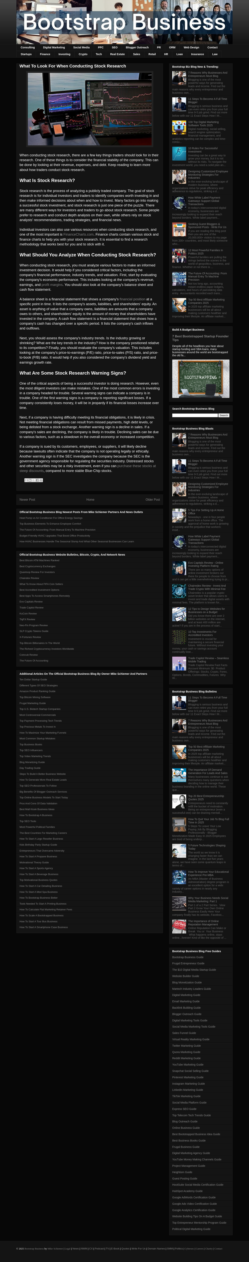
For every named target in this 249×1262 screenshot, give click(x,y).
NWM (84, 1248)
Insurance (197, 54)
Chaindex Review (29, 578)
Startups (26, 54)
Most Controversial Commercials (38, 715)
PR (159, 47)
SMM (170, 1248)
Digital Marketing (54, 47)
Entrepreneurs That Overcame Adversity (42, 850)
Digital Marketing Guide (186, 995)
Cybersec (189, 1248)
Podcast (99, 1248)
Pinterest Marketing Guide (188, 1077)
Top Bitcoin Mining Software (35, 697)
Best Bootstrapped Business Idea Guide (196, 1134)
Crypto (83, 54)
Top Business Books (31, 744)
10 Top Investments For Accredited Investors (202, 633)
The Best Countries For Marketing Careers (43, 833)
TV (107, 1248)
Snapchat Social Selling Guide (190, 1070)
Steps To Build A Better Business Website (43, 774)
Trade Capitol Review (31, 607)
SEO (115, 47)
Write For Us (138, 1248)
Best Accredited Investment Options (39, 589)
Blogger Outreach (137, 47)
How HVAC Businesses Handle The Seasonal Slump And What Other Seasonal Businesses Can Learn (77, 541)
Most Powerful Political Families (37, 827)
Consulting (28, 47)
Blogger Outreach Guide (186, 1014)
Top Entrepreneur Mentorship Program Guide (199, 1222)
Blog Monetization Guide (187, 982)
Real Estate (117, 54)
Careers (200, 1248)
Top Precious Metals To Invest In (38, 726)
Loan (179, 54)
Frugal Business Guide (186, 1146)
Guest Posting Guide (184, 1178)
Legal (68, 1248)
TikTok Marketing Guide (186, 1096)
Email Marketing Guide (186, 1001)
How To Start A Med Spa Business (39, 891)
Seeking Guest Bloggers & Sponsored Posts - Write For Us (207, 225)
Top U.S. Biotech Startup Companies (40, 709)
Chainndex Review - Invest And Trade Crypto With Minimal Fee (207, 587)
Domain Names (156, 1248)
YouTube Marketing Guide (188, 1064)
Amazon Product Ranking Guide (37, 691)
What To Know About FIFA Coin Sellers (41, 584)
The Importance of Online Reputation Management (203, 923)
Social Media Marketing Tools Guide (193, 1026)
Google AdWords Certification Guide (194, 1197)
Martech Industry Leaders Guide (191, 988)
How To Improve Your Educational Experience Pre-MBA (208, 873)
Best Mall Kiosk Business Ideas (37, 809)
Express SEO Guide (184, 1108)
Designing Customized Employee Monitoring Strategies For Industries (208, 174)
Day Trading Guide (30, 768)
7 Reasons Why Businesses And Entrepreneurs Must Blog (207, 74)
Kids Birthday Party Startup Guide (38, 844)
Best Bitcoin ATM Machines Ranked (39, 560)
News (75, 1248)
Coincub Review (29, 654)
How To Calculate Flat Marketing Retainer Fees (46, 909)
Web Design (191, 47)
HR (166, 54)
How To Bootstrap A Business (36, 815)
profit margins (52, 285)
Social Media (81, 47)
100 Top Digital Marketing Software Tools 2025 (203, 123)
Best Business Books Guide (189, 1140)
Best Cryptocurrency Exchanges (37, 566)
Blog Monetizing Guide (32, 762)
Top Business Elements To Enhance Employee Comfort (50, 523)
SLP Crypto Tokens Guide (34, 631)
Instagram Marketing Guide (188, 1083)
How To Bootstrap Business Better (39, 897)
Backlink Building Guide (186, 1007)
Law (214, 54)
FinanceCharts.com (78, 234)
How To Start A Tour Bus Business (38, 921)
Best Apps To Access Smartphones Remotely (45, 595)
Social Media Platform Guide (189, 1102)
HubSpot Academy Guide (187, 1191)
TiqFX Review (27, 619)
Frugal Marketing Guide (33, 703)
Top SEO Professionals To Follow (38, 785)
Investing (64, 54)
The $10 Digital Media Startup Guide (194, 969)
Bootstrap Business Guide (188, 957)
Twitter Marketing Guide (186, 1045)
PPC (101, 47)
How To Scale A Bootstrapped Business (41, 915)
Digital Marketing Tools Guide (189, 1020)
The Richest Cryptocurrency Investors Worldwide (47, 648)
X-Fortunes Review (30, 637)
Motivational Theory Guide (34, 862)
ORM (172, 47)
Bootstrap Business (34, 1248)
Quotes (125, 1248)
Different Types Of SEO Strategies (39, 685)
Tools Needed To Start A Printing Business (43, 903)
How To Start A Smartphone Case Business (44, 927)
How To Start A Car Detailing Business (41, 886)
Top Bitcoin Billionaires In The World (40, 643)
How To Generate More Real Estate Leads (43, 779)
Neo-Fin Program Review (34, 625)
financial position (132, 299)
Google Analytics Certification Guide (193, 1210)
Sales (136, 54)
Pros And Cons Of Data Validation (38, 803)
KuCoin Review (28, 613)
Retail (152, 54)
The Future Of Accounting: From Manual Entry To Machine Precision (58, 529)
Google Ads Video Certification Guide (194, 1203)
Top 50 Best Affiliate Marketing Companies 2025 (206, 301)
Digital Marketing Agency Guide (191, 1153)
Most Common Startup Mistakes (37, 738)
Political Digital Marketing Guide (191, 1229)
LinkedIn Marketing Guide (187, 1089)
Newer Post (27, 499)
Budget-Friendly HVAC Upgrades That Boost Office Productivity (55, 535)
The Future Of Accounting (34, 660)
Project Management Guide (188, 1165)
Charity (209, 1248)
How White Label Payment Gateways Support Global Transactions (204, 201)
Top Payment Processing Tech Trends (41, 720)
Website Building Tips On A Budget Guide (197, 1216)
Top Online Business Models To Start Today (44, 797)
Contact (212, 47)
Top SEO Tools (28, 821)
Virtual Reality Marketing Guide (191, 1039)
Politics (179, 1248)
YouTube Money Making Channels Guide (196, 1159)
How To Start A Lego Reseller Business (41, 838)
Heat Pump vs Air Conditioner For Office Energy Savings (51, 517)
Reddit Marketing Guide (186, 1058)
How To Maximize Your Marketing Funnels (43, 732)
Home (90, 499)
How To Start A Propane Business (38, 856)
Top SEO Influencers (31, 750)
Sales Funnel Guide (184, 1033)
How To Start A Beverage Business (39, 874)
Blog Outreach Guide (185, 1121)
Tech (99, 54)
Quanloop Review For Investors (37, 572)
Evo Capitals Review (31, 601)
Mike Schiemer (55, 1248)
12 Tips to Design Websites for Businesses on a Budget (206, 610)
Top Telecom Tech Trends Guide (191, 1115)
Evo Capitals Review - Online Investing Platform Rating (205, 564)
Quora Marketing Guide (186, 1052)
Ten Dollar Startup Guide (33, 679)
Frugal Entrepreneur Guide (188, 963)
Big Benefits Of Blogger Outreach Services (43, 791)
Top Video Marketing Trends (35, 756)
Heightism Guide (182, 1172)
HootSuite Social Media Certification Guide (197, 1184)
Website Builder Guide (185, 976)
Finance (45, 54)
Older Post (153, 499)
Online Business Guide (186, 1127)
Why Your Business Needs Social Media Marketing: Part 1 (208, 899)
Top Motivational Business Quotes (38, 880)
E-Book (115, 1248)
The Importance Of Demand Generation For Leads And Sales (208, 771)
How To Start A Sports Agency (36, 868)
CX (91, 1248)
